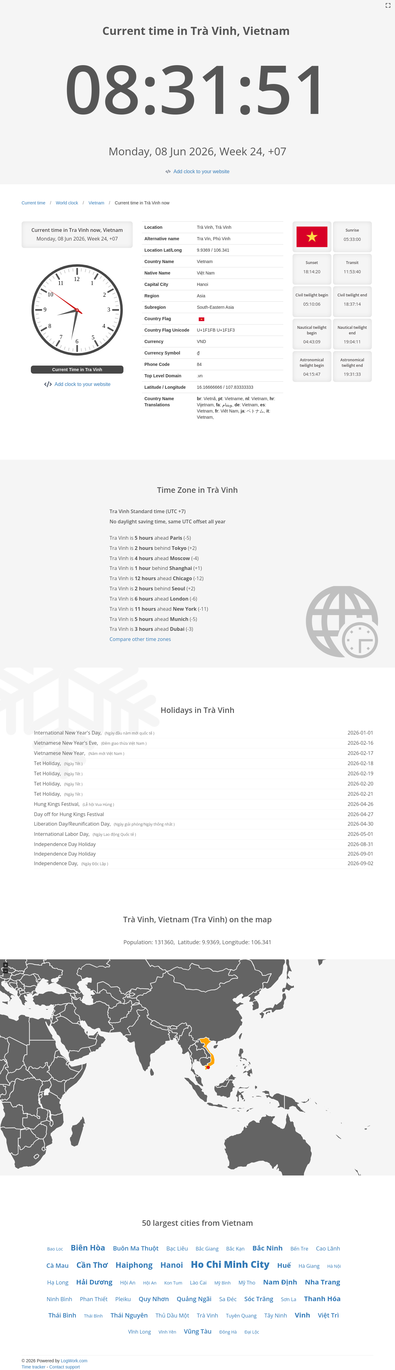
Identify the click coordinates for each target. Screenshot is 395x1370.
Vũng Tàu (198, 1331)
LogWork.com (74, 1360)
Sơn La (288, 1299)
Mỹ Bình (222, 1283)
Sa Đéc (227, 1299)
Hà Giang (309, 1266)
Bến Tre (299, 1248)
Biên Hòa (88, 1247)
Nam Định (280, 1281)
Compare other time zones (140, 639)
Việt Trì (328, 1315)
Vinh (302, 1314)
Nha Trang (322, 1281)
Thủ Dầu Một (172, 1315)
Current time (33, 202)
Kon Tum (173, 1283)
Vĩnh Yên (167, 1332)
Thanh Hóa (322, 1298)
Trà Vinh (207, 1315)
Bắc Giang (207, 1248)
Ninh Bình (59, 1299)
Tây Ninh (275, 1315)
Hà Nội (334, 1266)
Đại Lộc (251, 1332)
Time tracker (33, 1366)
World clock (67, 202)
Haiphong (133, 1264)
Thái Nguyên (129, 1315)
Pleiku (123, 1299)
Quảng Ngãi (194, 1299)
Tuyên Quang (241, 1315)
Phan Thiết (94, 1299)
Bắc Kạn (235, 1248)
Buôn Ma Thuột (136, 1248)
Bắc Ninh (267, 1247)
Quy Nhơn (154, 1299)
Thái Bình (62, 1315)
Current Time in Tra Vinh (77, 369)
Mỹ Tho (247, 1282)
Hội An (127, 1282)
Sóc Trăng (258, 1299)
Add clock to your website (201, 171)
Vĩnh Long (139, 1331)
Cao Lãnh (328, 1248)
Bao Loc (55, 1249)
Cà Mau (57, 1265)
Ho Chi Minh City (230, 1264)
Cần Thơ (92, 1264)
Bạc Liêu (177, 1248)
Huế (284, 1265)
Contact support (64, 1366)
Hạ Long (58, 1282)
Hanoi (171, 1264)
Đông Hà (228, 1332)
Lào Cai (198, 1282)
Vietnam (96, 202)
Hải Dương (94, 1281)
